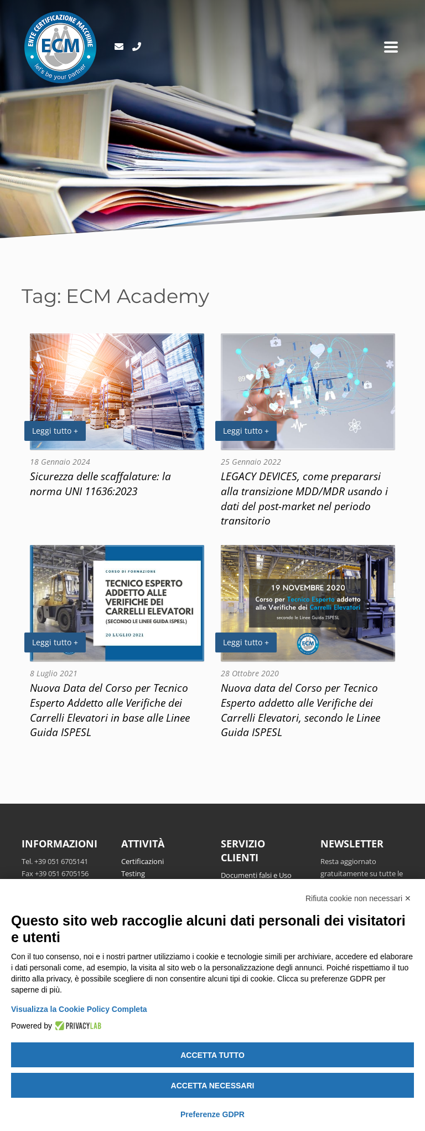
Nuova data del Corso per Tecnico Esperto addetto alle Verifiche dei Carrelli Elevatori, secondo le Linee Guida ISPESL (300, 710)
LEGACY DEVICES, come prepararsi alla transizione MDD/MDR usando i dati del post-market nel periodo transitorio (304, 498)
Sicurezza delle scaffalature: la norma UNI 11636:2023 (100, 483)
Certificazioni (142, 861)
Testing (133, 873)
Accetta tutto (212, 1055)
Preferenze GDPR (212, 1114)
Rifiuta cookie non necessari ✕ (358, 898)
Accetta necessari (213, 1085)
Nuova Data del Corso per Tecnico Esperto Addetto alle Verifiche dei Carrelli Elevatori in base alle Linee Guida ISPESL (110, 710)
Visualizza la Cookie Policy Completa (79, 1009)
